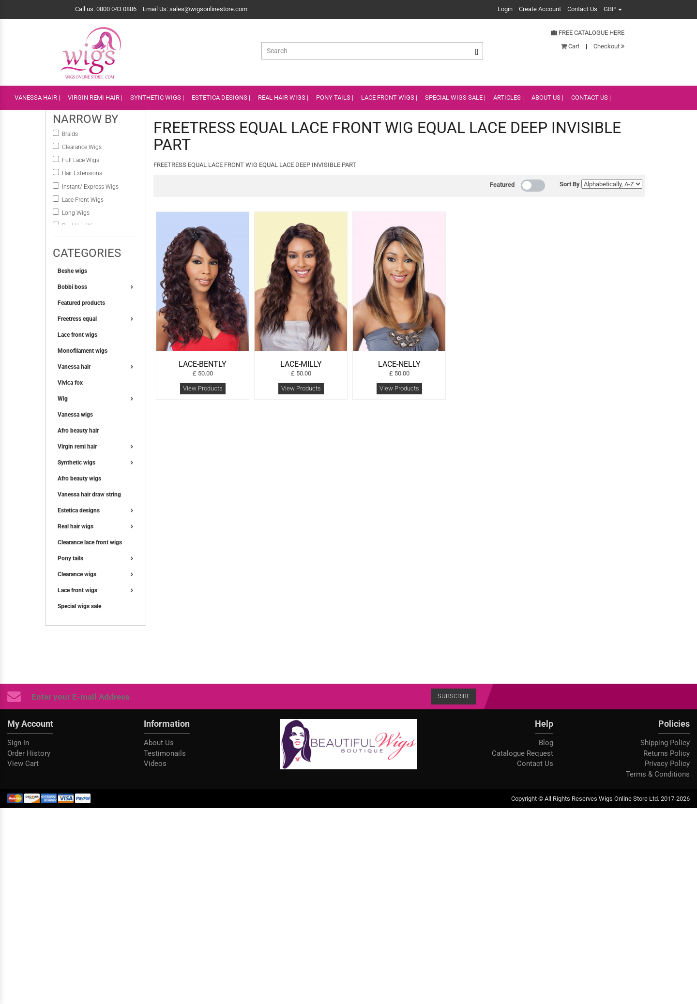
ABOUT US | (547, 97)
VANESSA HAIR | (37, 97)
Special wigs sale (79, 606)
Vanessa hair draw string (89, 494)
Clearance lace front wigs (90, 542)
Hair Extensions (82, 173)
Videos (155, 763)
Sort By (570, 184)
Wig (63, 398)
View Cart (23, 763)
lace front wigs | (389, 97)
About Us (159, 742)
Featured (502, 184)
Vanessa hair (74, 366)
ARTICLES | (508, 97)
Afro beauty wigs (79, 478)
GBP (613, 9)
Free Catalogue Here (587, 32)
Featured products (81, 303)
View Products (203, 388)
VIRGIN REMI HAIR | (95, 97)
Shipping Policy (665, 742)
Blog (546, 742)
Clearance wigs (77, 574)
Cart (570, 46)
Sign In (18, 742)
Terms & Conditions (658, 774)
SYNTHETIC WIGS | (157, 97)
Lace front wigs (77, 334)
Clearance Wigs (82, 147)
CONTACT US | (591, 97)
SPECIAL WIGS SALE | (455, 97)
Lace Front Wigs (83, 199)
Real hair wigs (75, 526)
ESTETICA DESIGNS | (221, 97)
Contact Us (582, 9)
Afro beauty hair (78, 430)
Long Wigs (76, 213)
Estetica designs (79, 510)
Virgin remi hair (77, 446)
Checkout (608, 46)
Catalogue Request (522, 753)
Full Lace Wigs (80, 160)
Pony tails (70, 558)
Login (505, 9)
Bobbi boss (72, 287)
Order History (28, 753)
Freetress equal (77, 318)
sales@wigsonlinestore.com (208, 9)
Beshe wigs (72, 271)
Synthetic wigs (76, 462)
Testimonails (165, 753)
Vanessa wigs (75, 414)
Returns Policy (666, 753)
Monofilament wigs (82, 350)
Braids (70, 134)
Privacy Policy (667, 763)
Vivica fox (70, 382)
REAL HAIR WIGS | (283, 97)
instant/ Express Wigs (90, 186)
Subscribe (454, 696)
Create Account (540, 9)
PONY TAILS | (334, 97)
